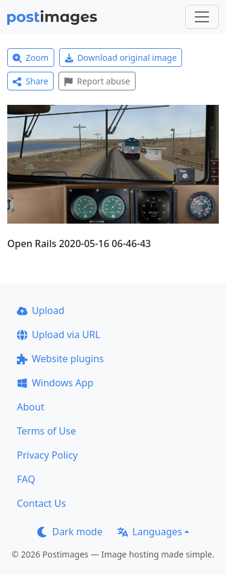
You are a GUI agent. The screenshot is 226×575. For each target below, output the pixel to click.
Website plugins (60, 358)
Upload (40, 310)
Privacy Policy (47, 455)
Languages (150, 531)
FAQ (26, 479)
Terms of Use (46, 431)
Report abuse (97, 81)
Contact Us (41, 503)
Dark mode (69, 531)
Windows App (55, 382)
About (30, 406)
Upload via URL (58, 334)
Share (30, 81)
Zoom (31, 57)
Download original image (120, 57)
